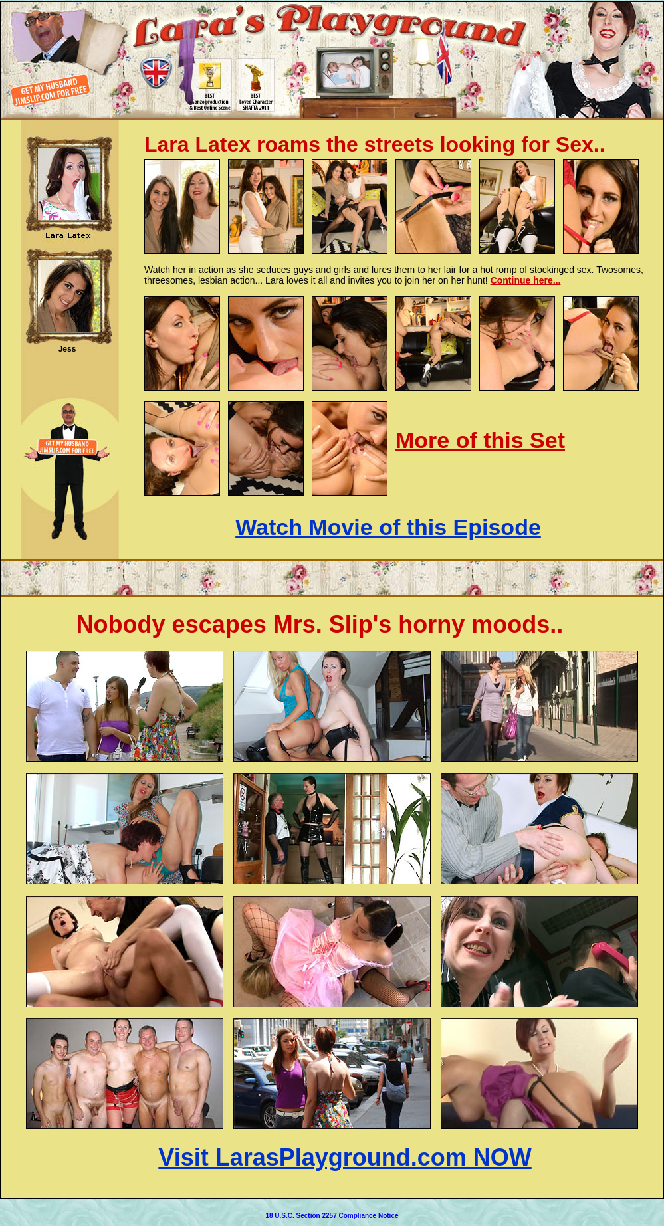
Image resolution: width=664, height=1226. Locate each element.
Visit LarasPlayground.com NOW (344, 1157)
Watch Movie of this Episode (388, 527)
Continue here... (526, 280)
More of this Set (480, 440)
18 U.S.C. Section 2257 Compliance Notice (331, 1215)
